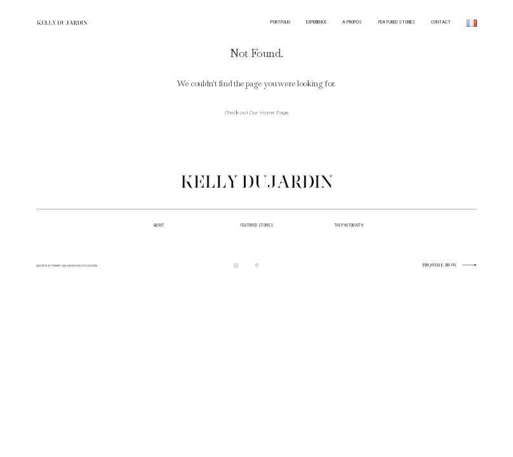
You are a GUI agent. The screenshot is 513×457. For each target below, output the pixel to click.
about (159, 225)
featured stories (257, 225)
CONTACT (441, 22)
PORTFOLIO (280, 22)
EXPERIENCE (316, 22)
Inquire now (439, 265)
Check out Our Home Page (257, 113)
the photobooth (349, 225)
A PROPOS (352, 22)
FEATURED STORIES (396, 22)
